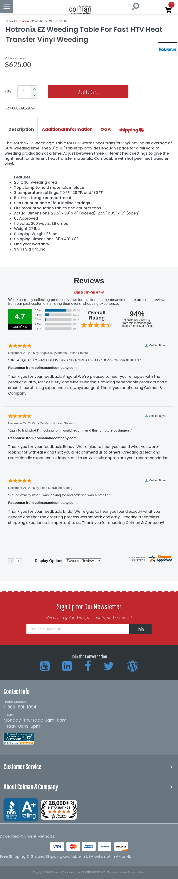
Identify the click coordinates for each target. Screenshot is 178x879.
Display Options (49, 561)
